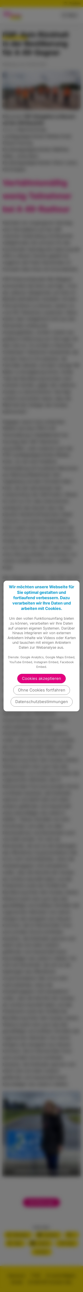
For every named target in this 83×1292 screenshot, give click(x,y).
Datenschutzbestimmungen (41, 701)
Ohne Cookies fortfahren (41, 690)
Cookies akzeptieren (41, 678)
